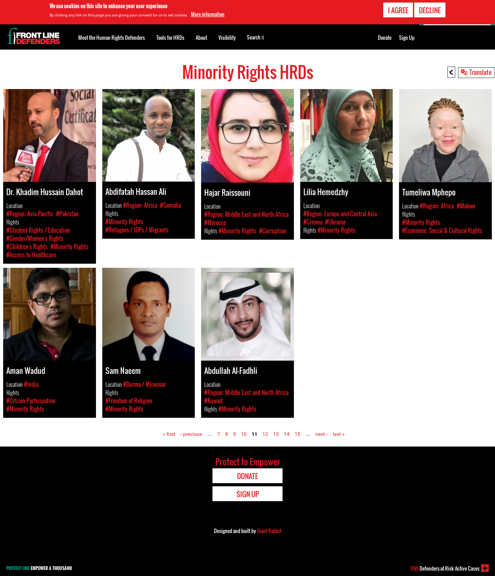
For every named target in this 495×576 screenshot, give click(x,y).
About (201, 37)
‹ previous (191, 434)
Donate (384, 37)
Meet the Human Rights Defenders (111, 37)
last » (339, 434)
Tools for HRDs (170, 37)
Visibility (227, 37)
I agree (398, 9)
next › (321, 434)
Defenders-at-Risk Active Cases (445, 568)
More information (207, 14)
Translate (480, 72)
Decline (430, 9)
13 (276, 434)
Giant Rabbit (269, 531)
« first (169, 434)
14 (286, 434)
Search (255, 37)
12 (265, 434)
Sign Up (406, 37)
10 (244, 434)
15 (297, 434)
